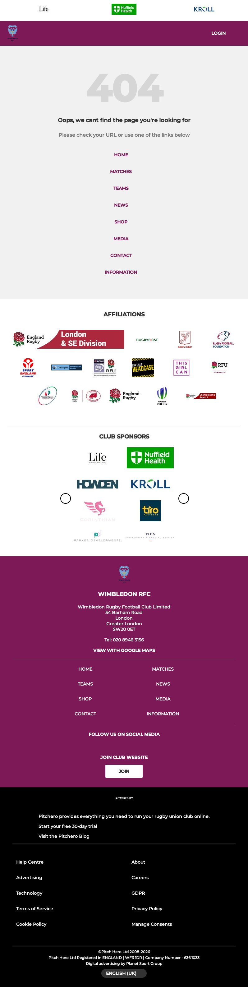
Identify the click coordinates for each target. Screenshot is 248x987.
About (138, 862)
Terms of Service (34, 908)
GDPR (138, 893)
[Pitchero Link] (124, 807)
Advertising (29, 877)
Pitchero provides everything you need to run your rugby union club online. (124, 816)
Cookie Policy (31, 924)
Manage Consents (151, 924)
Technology (29, 893)
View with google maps (124, 650)
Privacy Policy (146, 908)
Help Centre (30, 862)
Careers (140, 877)
